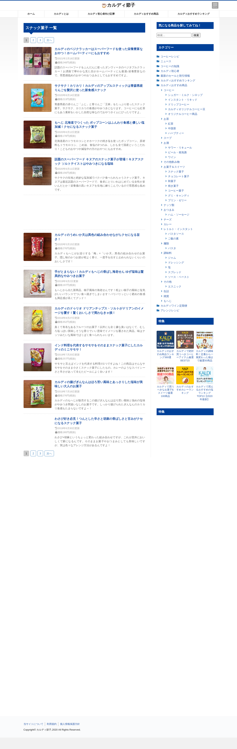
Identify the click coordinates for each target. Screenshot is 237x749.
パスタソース (176, 233)
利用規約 (52, 724)
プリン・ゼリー (177, 200)
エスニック (174, 286)
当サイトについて (33, 724)
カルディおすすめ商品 (146, 13)
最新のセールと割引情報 (175, 75)
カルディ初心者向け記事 (101, 13)
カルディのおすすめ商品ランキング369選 (165, 354)
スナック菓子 (176, 171)
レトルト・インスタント (178, 229)
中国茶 (172, 128)
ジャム (172, 257)
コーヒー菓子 (176, 190)
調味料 (168, 252)
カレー (168, 224)
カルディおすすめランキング (194, 13)
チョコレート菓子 (178, 176)
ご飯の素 (173, 238)
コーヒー (169, 90)
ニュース (166, 61)
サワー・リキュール (180, 147)
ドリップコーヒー (178, 104)
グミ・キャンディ (178, 195)
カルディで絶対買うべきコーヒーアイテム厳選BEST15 (185, 356)
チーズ (168, 219)
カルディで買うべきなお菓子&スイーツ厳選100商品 (165, 391)
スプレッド (174, 272)
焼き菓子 (173, 185)
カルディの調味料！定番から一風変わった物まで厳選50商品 (204, 356)
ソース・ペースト (178, 276)
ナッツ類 (169, 205)
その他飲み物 (172, 161)
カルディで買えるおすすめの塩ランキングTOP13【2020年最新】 (204, 393)
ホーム (31, 13)
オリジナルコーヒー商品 (182, 113)
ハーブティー (176, 133)
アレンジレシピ (170, 310)
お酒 (166, 142)
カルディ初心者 (170, 70)
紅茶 (170, 123)
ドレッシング (176, 262)
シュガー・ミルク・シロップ (185, 94)
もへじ (168, 300)
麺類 (166, 243)
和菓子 (172, 181)
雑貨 (166, 296)
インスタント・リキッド (182, 99)
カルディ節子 (118, 5)
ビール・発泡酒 (177, 152)
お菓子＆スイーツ (174, 166)
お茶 (166, 118)
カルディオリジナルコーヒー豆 (186, 109)
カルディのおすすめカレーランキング (185, 389)
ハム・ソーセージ (178, 214)
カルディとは (61, 13)
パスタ (172, 248)
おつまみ (169, 209)
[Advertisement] (118, 743)
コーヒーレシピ (170, 56)
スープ (168, 137)
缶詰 (166, 291)
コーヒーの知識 (170, 66)
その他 (168, 281)
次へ (49, 40)
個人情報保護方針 (70, 724)
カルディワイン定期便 (174, 305)
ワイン (172, 157)
